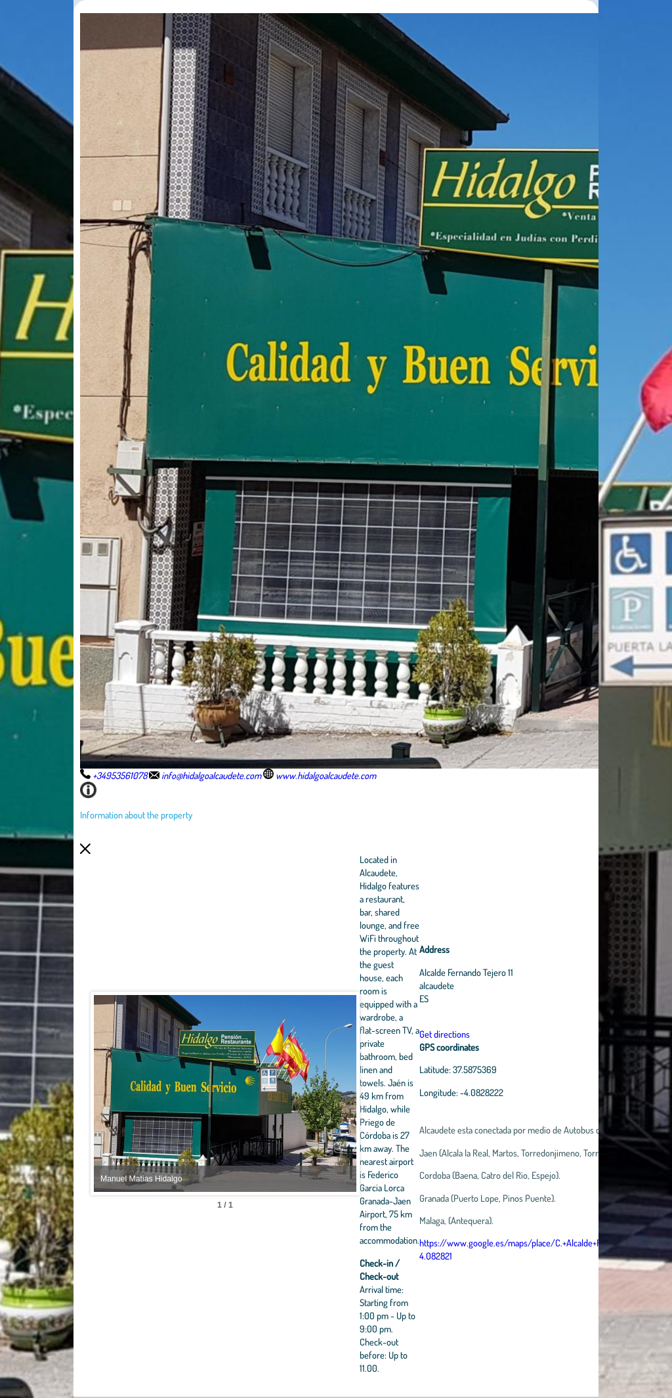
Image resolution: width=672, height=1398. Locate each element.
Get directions (444, 1034)
